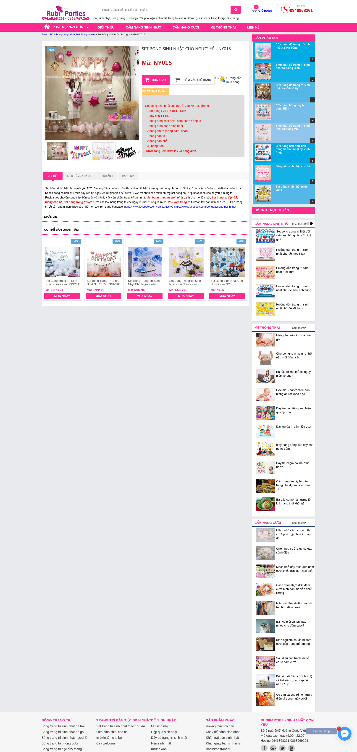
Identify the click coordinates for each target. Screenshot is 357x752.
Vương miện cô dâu (220, 726)
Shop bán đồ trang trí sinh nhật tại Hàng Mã (293, 127)
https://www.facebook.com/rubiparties (147, 206)
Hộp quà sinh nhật (164, 732)
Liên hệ (253, 27)
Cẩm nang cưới (186, 27)
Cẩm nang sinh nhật (143, 27)
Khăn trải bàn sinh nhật (222, 737)
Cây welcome (106, 743)
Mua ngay (155, 80)
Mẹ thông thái (223, 27)
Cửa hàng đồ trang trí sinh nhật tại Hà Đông (293, 46)
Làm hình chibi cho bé (112, 732)
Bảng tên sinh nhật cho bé (293, 166)
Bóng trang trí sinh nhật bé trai (63, 726)
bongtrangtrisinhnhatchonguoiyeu (75, 34)
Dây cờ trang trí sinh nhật (169, 737)
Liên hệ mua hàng (79, 176)
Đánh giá (128, 176)
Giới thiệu (105, 27)
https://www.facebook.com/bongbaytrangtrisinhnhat (205, 206)
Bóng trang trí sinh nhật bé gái (63, 732)
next (242, 270)
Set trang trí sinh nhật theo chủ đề (120, 726)
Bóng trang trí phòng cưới (60, 743)
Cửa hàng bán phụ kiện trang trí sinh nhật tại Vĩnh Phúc (293, 149)
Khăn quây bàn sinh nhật (223, 743)
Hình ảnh (107, 176)
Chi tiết (53, 177)
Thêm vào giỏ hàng (193, 80)
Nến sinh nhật (161, 743)
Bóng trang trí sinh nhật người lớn (65, 737)
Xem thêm (298, 224)
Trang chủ (47, 34)
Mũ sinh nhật (160, 726)
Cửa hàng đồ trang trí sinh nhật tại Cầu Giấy (293, 87)
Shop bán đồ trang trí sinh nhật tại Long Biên (293, 66)
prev (49, 270)
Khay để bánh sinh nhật (223, 732)
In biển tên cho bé (109, 737)
